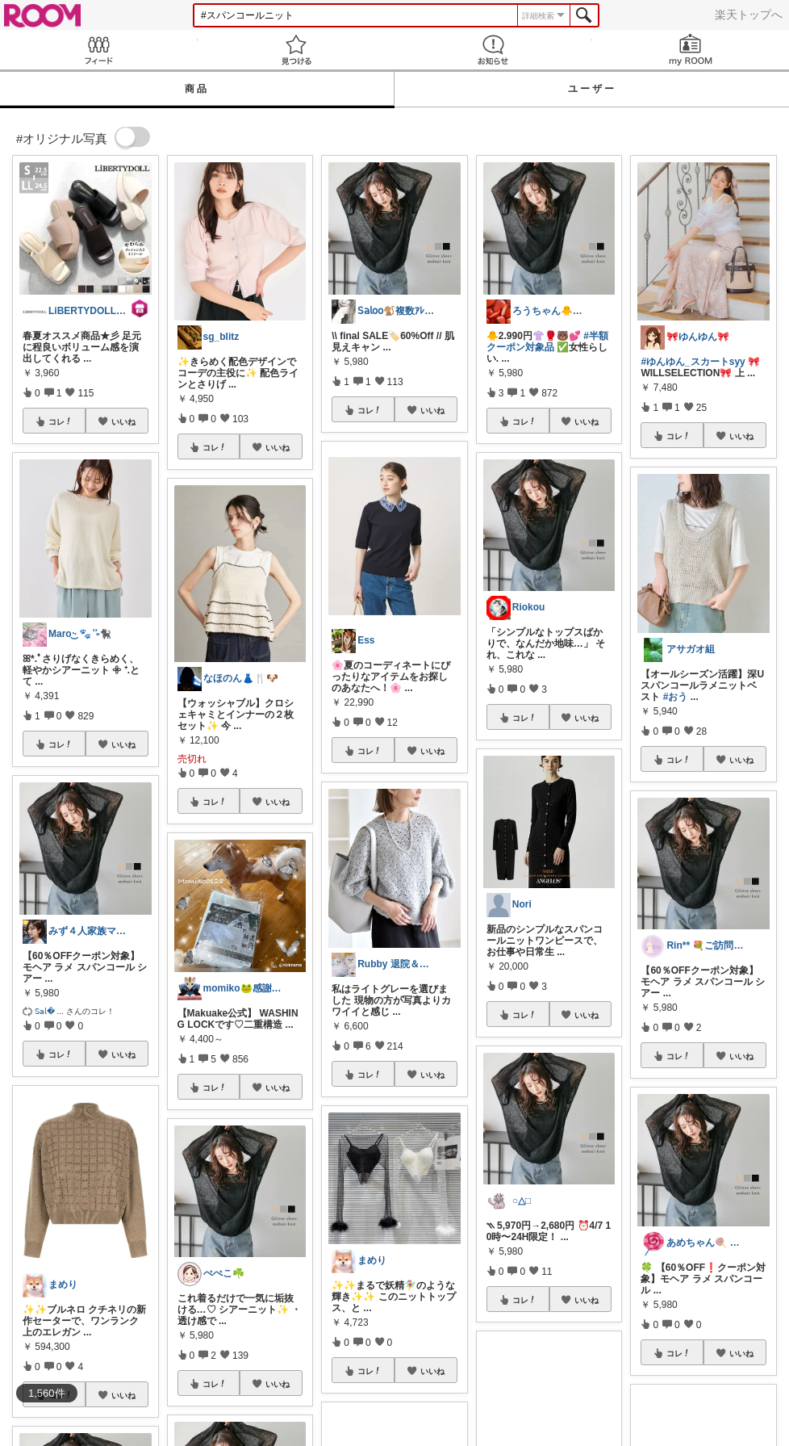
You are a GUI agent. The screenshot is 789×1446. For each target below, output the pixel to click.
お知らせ (493, 49)
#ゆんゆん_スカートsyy (693, 361)
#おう (675, 696)
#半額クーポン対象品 (547, 341)
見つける (296, 49)
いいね (123, 421)
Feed (99, 49)
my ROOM (691, 49)
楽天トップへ (749, 14)
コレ (60, 421)
